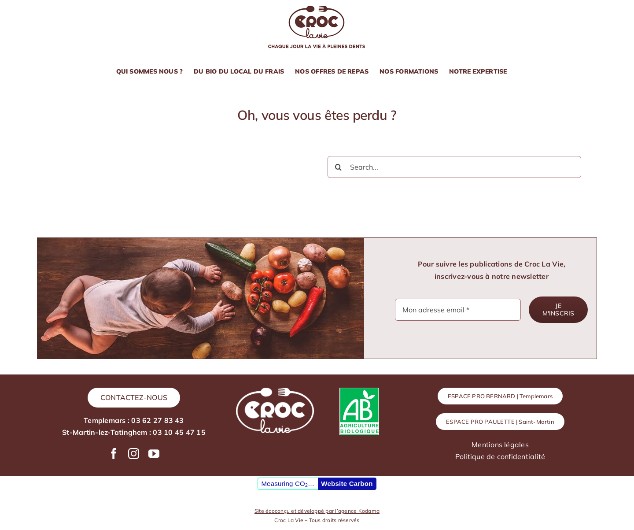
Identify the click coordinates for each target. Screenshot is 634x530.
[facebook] (113, 453)
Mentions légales (500, 444)
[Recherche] (339, 167)
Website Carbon (346, 483)
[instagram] (133, 453)
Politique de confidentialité (500, 456)
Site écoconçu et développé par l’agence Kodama (317, 511)
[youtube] (153, 453)
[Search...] (454, 167)
